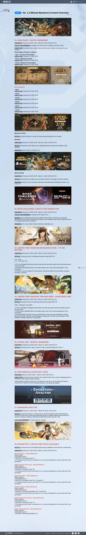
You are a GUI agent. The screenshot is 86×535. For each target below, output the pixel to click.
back (7, 10)
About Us (47, 533)
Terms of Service (60, 533)
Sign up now (80, 1)
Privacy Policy (67, 533)
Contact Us (53, 533)
